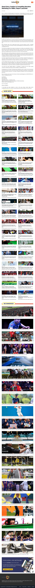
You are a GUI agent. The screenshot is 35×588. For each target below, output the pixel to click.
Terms (20, 586)
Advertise (29, 586)
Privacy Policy (24, 586)
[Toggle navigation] (32, 2)
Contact (33, 586)
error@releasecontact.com (6, 88)
